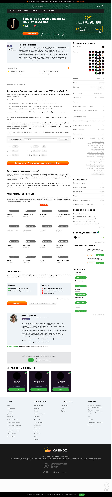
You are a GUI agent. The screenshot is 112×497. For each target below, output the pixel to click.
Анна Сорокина (14, 57)
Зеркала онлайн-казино (13, 446)
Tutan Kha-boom (91, 283)
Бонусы (26, 12)
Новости (52, 12)
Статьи (34, 12)
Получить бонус (30, 35)
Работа (63, 426)
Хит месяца (43, 222)
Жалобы (43, 12)
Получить (17, 321)
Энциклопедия (11, 454)
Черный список (11, 426)
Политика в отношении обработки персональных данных (95, 430)
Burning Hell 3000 (91, 301)
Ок (81, 494)
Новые (8, 423)
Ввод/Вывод (37, 426)
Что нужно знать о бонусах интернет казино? (86, 225)
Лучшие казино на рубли (14, 443)
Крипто (36, 429)
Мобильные (37, 451)
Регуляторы (37, 446)
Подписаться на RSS (61, 490)
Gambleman (90, 292)
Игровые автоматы (12, 437)
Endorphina (42, 234)
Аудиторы (36, 449)
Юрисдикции (37, 443)
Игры (19, 12)
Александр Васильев (24, 364)
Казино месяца (38, 440)
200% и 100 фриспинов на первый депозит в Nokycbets (94, 260)
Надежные (10, 435)
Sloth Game (90, 274)
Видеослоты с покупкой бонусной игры (84, 223)
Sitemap (90, 443)
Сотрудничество (65, 423)
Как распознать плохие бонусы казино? (84, 220)
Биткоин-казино (11, 451)
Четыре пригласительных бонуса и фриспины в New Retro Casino (95, 252)
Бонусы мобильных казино (80, 215)
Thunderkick (10, 234)
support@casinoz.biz (79, 1)
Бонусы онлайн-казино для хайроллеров (84, 218)
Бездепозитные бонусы (13, 449)
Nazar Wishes (90, 310)
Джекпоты (10, 432)
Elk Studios (42, 250)
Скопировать (64, 158)
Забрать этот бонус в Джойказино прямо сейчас (37, 181)
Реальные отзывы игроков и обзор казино (42, 321)
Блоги (35, 454)
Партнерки (64, 429)
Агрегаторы (37, 435)
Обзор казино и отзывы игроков (52, 34)
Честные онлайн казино (13, 440)
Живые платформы (39, 432)
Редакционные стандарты (95, 440)
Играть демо (14, 228)
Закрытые (9, 429)
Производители (38, 423)
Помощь (90, 434)
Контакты (90, 437)
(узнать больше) (73, 494)
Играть (17, 407)
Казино (11, 12)
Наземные (37, 437)
